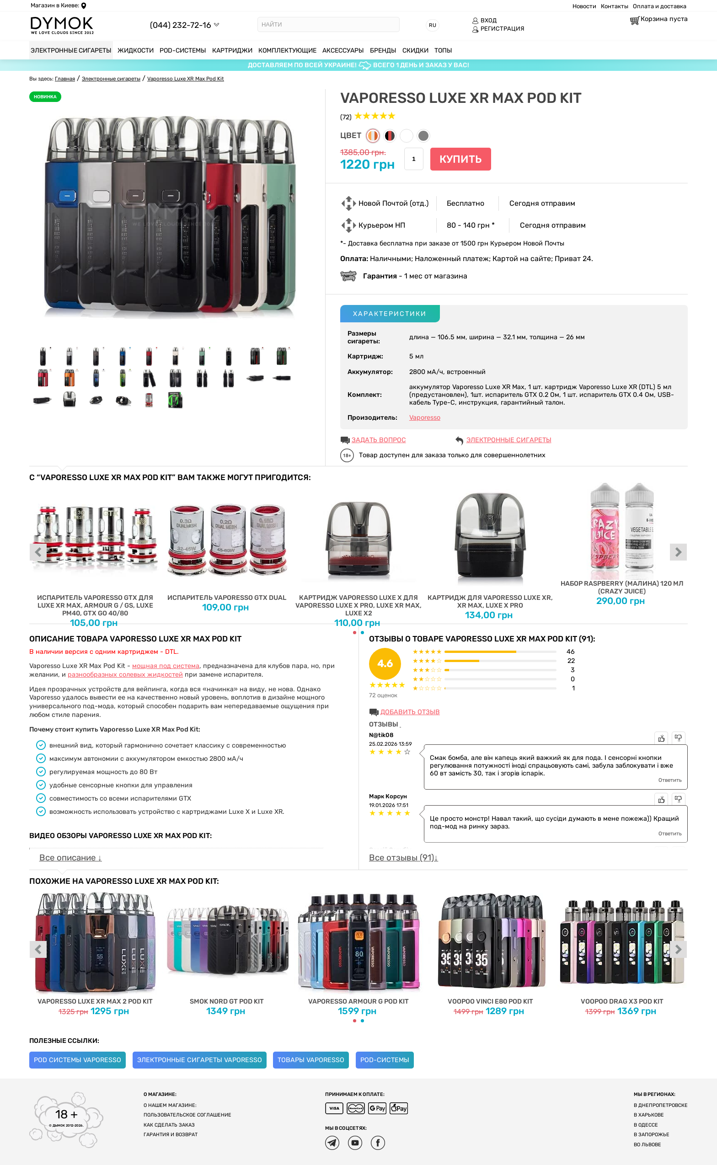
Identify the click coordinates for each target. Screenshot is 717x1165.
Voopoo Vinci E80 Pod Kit (490, 945)
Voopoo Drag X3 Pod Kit (622, 945)
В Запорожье (651, 1135)
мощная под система (165, 666)
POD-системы (384, 1060)
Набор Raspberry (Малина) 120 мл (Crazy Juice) (622, 538)
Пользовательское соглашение (187, 1115)
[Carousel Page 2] (362, 632)
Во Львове (647, 1145)
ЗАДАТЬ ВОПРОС (379, 440)
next (678, 553)
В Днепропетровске (661, 1105)
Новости (584, 6)
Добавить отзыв (410, 712)
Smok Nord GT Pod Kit (227, 945)
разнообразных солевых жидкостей (125, 675)
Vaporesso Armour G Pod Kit (358, 945)
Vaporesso (424, 418)
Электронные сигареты (508, 440)
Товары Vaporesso (311, 1060)
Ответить (670, 780)
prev (38, 553)
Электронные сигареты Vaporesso (199, 1060)
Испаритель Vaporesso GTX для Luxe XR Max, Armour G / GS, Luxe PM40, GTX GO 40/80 (95, 549)
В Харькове (649, 1115)
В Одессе (646, 1125)
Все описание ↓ (70, 858)
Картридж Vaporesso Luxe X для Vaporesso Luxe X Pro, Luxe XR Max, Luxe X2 (358, 549)
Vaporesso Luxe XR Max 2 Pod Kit (95, 945)
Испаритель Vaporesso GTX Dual (227, 542)
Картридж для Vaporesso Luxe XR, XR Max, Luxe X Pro (490, 545)
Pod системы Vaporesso (77, 1060)
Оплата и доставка (659, 6)
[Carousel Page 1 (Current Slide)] (354, 632)
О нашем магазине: (170, 1105)
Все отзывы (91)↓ (403, 858)
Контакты (614, 6)
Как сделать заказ (169, 1125)
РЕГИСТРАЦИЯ (498, 28)
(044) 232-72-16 (180, 25)
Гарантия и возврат (171, 1135)
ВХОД (484, 20)
